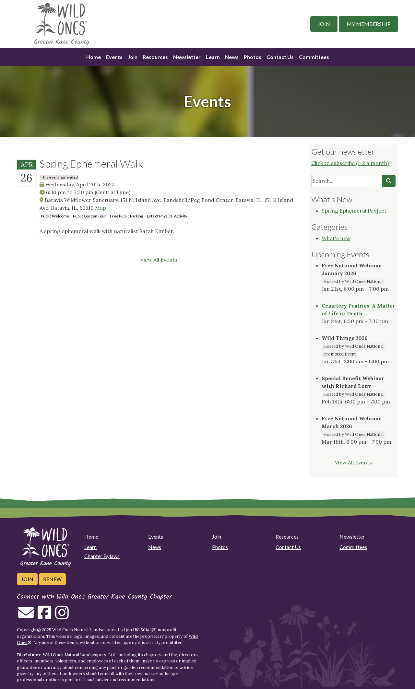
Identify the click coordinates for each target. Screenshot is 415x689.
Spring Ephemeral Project (354, 210)
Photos (252, 57)
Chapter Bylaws (102, 556)
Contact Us (280, 57)
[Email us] (26, 616)
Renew (52, 579)
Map (100, 207)
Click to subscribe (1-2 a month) (350, 163)
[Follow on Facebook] (44, 616)
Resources (155, 57)
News (232, 57)
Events (114, 57)
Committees (314, 57)
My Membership (369, 24)
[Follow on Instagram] (62, 616)
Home (93, 57)
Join (324, 24)
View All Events (158, 259)
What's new (336, 238)
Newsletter (187, 57)
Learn (213, 57)
